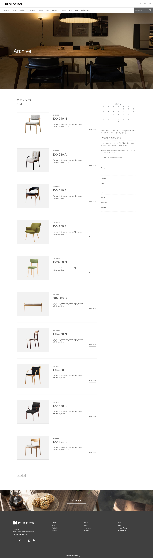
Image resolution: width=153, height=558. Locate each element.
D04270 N (60, 334)
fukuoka (103, 207)
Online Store (85, 10)
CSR (76, 10)
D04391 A (60, 441)
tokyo (102, 187)
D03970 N (60, 262)
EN (140, 4)
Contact (76, 500)
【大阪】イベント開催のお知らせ (111, 157)
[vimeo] (24, 540)
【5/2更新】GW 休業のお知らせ (111, 138)
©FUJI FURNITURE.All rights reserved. (76, 556)
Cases (64, 10)
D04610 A (60, 190)
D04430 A (60, 405)
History (14, 10)
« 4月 (117, 122)
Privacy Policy (122, 528)
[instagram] (29, 540)
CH (150, 4)
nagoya (103, 192)
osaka (103, 197)
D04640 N (60, 118)
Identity (6, 10)
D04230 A (60, 370)
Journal (32, 10)
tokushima (104, 202)
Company (55, 10)
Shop (47, 10)
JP (145, 4)
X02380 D (60, 298)
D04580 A (60, 154)
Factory (40, 10)
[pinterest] (34, 540)
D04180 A (60, 226)
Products (22, 10)
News (70, 10)
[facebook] (20, 540)
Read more (92, 129)
